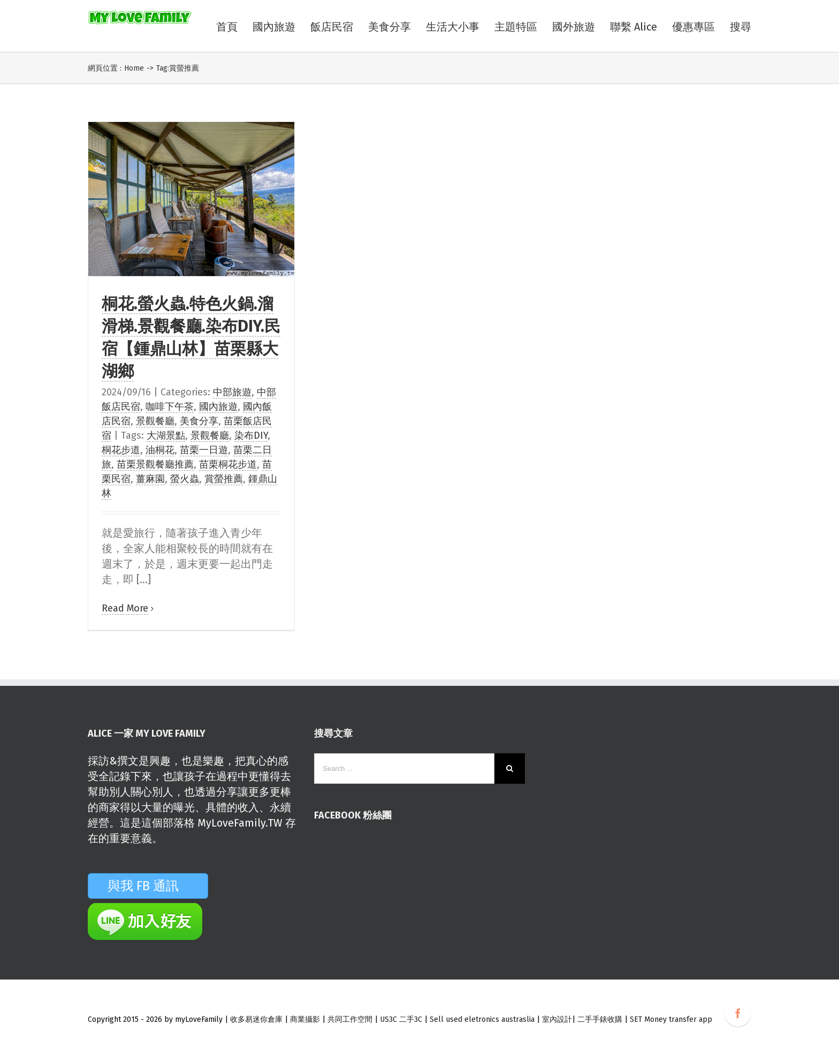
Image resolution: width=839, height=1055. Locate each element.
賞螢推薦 (223, 479)
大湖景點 (166, 435)
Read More (125, 608)
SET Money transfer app (671, 1019)
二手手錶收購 (600, 1019)
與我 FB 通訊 (156, 885)
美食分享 (199, 421)
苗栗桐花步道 (228, 464)
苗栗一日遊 (204, 450)
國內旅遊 (218, 406)
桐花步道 (121, 450)
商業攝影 (305, 1019)
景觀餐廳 (155, 421)
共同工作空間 (349, 1019)
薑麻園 (150, 479)
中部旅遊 (232, 392)
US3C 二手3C (401, 1019)
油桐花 (160, 450)
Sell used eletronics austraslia (482, 1019)
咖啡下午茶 (170, 406)
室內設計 (557, 1019)
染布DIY (251, 435)
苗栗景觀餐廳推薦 (155, 464)
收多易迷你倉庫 (256, 1019)
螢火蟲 (184, 479)
